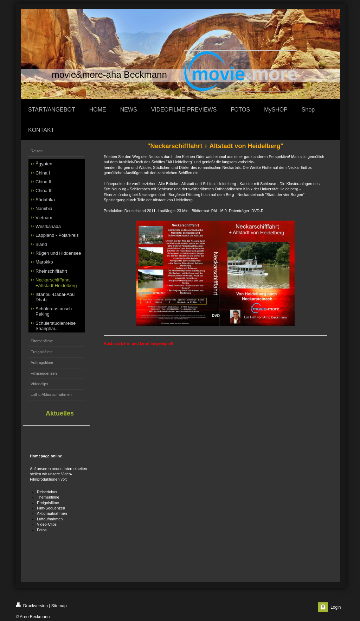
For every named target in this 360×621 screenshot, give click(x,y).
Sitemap (59, 605)
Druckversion (32, 605)
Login (335, 607)
